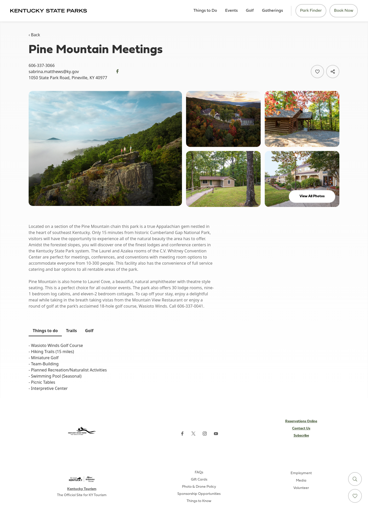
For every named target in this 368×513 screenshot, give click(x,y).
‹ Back (34, 35)
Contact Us (301, 428)
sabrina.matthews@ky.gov (54, 71)
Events (231, 11)
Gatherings (272, 11)
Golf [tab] (89, 330)
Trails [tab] (71, 330)
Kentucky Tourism (81, 489)
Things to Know (199, 501)
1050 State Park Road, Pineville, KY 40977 (68, 77)
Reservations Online (301, 421)
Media (301, 481)
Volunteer (301, 488)
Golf (250, 11)
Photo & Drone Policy (199, 487)
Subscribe (301, 436)
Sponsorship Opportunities (199, 494)
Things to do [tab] (45, 330)
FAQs (199, 472)
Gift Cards (199, 480)
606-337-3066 (42, 65)
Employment (301, 473)
